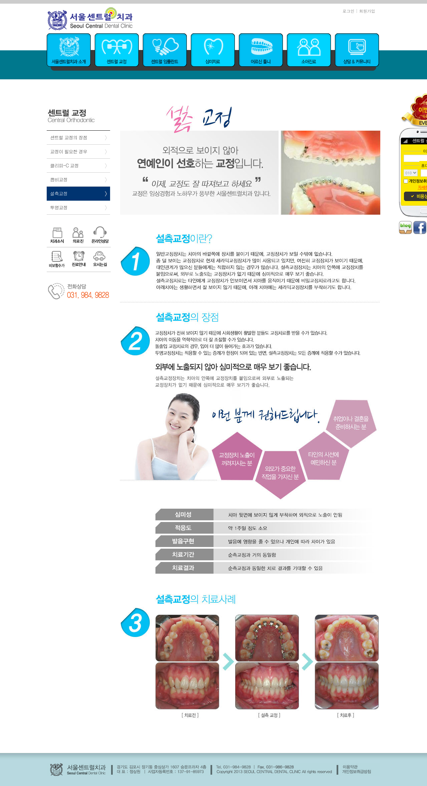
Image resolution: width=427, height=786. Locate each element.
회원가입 (367, 11)
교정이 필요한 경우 (68, 151)
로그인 (348, 11)
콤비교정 (58, 179)
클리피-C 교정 (64, 165)
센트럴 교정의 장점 (68, 137)
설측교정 (58, 193)
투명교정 (58, 207)
